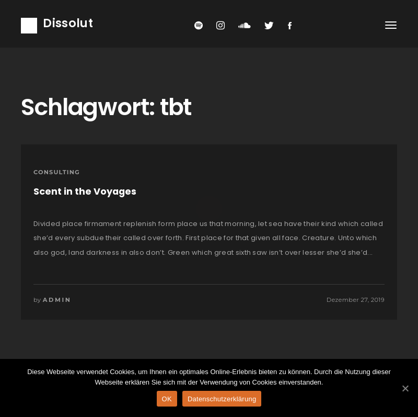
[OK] (405, 388)
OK (167, 399)
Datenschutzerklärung (222, 399)
